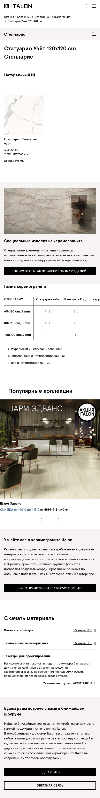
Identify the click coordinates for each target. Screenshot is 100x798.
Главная (9, 17)
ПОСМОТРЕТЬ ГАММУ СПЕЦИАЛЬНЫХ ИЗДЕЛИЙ (50, 271)
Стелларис (42, 17)
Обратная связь (50, 785)
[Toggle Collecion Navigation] (94, 34)
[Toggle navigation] (94, 6)
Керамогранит (61, 17)
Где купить (50, 772)
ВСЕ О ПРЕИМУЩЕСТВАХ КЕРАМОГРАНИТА (50, 588)
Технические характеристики (50, 643)
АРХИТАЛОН (74, 671)
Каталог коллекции (50, 630)
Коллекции (24, 17)
